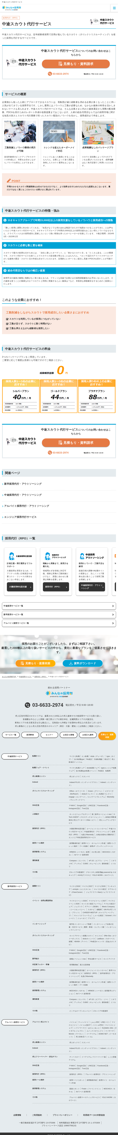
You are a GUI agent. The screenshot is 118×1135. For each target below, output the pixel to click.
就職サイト (36, 886)
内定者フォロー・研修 (40, 964)
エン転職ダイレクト (103, 794)
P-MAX (72, 805)
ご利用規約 (37, 1115)
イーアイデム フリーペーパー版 (94, 1057)
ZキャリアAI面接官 (76, 872)
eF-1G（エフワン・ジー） (99, 861)
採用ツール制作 (38, 843)
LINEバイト (105, 1022)
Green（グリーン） (95, 791)
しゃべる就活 (98, 915)
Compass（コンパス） (78, 861)
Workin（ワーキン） (76, 1034)
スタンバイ (86, 776)
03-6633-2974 (44, 705)
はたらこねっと (94, 1028)
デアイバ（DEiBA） (92, 907)
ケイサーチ (109, 1031)
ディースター (74, 1057)
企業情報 (17, 1115)
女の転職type (79, 759)
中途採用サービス (15, 756)
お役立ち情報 (68, 735)
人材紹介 (35, 814)
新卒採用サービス (15, 886)
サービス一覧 (10, 735)
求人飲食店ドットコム (84, 1037)
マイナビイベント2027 (97, 901)
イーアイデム (91, 1034)
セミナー (49, 735)
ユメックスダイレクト (95, 1031)
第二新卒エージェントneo (102, 814)
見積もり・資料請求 (75, 64)
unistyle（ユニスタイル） (82, 889)
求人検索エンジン (39, 776)
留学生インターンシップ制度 (80, 924)
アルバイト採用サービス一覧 (16, 623)
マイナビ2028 (74, 886)
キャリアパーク (109, 959)
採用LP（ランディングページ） (102, 846)
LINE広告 (91, 805)
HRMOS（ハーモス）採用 (79, 852)
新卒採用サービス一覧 (13, 614)
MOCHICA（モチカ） (77, 991)
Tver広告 (85, 808)
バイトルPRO (98, 1025)
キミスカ (98, 936)
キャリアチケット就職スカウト (81, 936)
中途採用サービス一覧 (13, 606)
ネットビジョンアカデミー (79, 814)
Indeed (35, 782)
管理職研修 (73, 965)
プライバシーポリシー (62, 1115)
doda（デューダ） (97, 756)
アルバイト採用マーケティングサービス (84, 1097)
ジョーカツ (82, 918)
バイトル (72, 1022)
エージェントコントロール (97, 829)
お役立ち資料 (87, 735)
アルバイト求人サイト (40, 1022)
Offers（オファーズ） (77, 791)
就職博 (99, 910)
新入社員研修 (85, 965)
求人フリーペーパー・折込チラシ (45, 1057)
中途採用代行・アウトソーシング (97, 832)
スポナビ (91, 910)
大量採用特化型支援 (77, 829)
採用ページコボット (77, 1080)
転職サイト (36, 756)
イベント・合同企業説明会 (42, 901)
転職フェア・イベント (40, 768)
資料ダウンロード (82, 663)
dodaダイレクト (88, 794)
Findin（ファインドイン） (92, 1089)
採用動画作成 (74, 843)
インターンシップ (39, 924)
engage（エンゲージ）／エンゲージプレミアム (87, 797)
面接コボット (74, 1089)
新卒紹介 (35, 959)
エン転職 (85, 756)
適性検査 (35, 860)
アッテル (77, 864)
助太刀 (107, 759)
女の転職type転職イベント (86, 771)
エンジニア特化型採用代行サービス (82, 837)
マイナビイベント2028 (78, 901)
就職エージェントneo (77, 959)
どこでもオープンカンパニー (80, 1011)
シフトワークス (80, 1028)
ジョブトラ (78, 907)
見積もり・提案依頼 (35, 663)
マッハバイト (83, 1022)
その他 (34, 872)
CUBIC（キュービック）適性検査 (96, 864)
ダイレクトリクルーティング (43, 791)
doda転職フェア (93, 768)
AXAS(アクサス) (84, 875)
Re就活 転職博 (104, 771)
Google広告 (81, 805)
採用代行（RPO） (39, 828)
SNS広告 (35, 805)
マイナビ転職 (74, 756)
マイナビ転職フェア (77, 768)
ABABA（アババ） (81, 941)
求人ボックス (74, 776)
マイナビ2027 (87, 886)
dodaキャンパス (89, 939)
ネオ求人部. (95, 852)
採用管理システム (39, 852)
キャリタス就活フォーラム (91, 904)
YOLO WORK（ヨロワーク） (103, 875)
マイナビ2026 (100, 886)
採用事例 (30, 735)
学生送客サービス (94, 959)
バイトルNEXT (85, 1025)
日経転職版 (98, 759)
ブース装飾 (83, 846)
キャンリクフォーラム (82, 915)
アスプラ (91, 918)
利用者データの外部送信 (94, 1115)
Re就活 (89, 759)
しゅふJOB (94, 1022)
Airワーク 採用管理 (81, 855)
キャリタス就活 (100, 889)
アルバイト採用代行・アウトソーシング (100, 1074)
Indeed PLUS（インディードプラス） (83, 782)
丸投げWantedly (87, 835)
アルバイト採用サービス (15, 1022)
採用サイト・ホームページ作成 (93, 843)
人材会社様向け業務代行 (105, 835)
